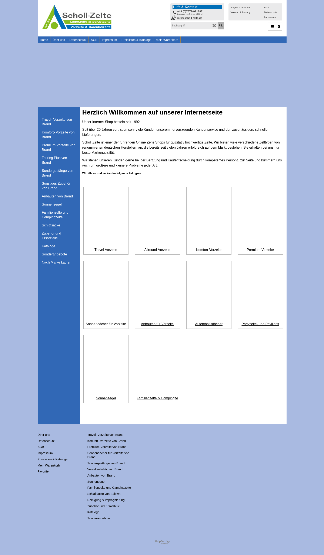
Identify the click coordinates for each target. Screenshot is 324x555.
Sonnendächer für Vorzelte (106, 328)
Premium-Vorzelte (260, 250)
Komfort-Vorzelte (208, 250)
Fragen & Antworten (241, 7)
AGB (266, 7)
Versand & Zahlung (241, 12)
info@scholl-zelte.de (189, 18)
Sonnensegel (106, 407)
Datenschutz (270, 12)
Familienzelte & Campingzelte (159, 407)
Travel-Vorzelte (105, 250)
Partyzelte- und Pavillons (260, 328)
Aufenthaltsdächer (209, 328)
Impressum (270, 17)
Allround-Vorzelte (157, 250)
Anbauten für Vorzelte (157, 328)
